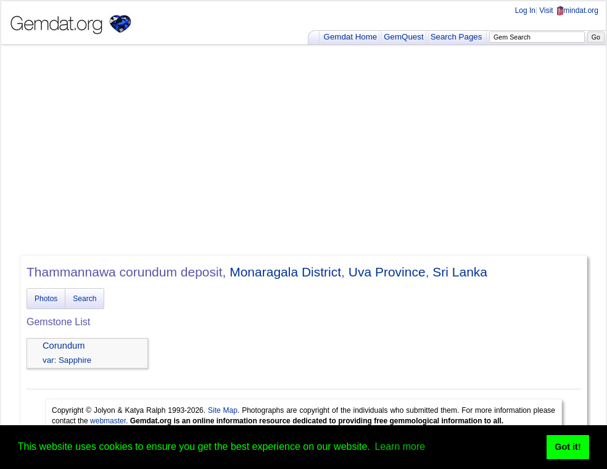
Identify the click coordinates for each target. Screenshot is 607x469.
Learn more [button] (399, 446)
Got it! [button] (567, 447)
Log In (525, 10)
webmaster (108, 421)
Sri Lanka (459, 272)
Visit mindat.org (568, 10)
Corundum (64, 346)
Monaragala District (285, 272)
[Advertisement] (303, 150)
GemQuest (403, 36)
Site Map (222, 410)
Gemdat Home (351, 36)
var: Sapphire (67, 360)
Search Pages (456, 36)
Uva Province (387, 272)
